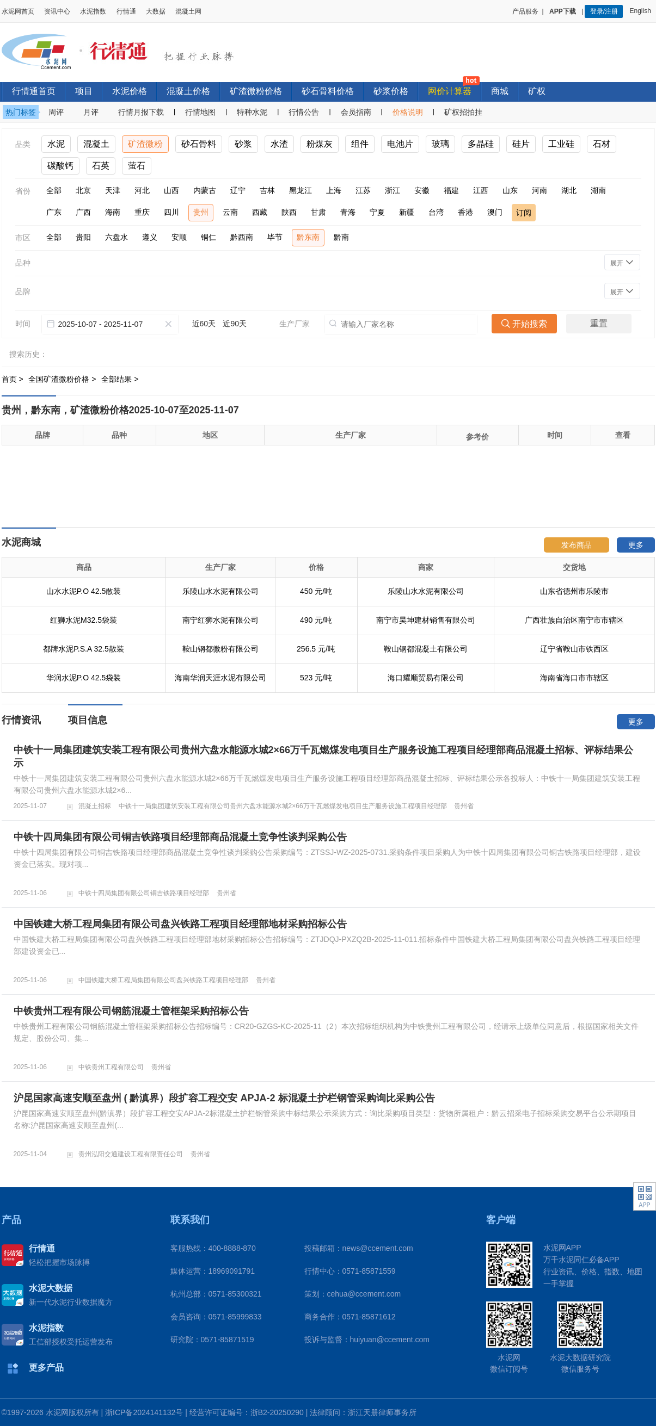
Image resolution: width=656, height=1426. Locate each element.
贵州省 (464, 806)
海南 (112, 212)
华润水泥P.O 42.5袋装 (83, 677)
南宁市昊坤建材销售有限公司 (425, 620)
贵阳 (83, 237)
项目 (84, 91)
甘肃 (318, 212)
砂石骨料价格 (328, 91)
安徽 (422, 190)
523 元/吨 (316, 677)
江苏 (363, 190)
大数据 (155, 11)
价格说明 (408, 112)
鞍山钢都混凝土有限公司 (426, 648)
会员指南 (356, 112)
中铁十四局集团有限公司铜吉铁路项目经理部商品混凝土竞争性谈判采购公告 (180, 837)
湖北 (569, 190)
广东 (54, 212)
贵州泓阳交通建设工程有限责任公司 (130, 1154)
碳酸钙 (60, 165)
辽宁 (238, 190)
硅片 (521, 143)
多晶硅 (481, 143)
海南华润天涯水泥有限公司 (220, 677)
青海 (347, 212)
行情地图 (200, 112)
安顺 (179, 237)
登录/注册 (604, 11)
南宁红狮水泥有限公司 (220, 620)
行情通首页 (34, 91)
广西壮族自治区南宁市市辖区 (574, 620)
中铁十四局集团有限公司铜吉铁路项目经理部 (143, 893)
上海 (333, 190)
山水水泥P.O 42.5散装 (83, 591)
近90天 (235, 323)
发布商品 (576, 545)
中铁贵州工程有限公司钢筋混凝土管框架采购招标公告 (131, 1011)
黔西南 (241, 237)
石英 (100, 165)
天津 (112, 190)
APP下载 (563, 11)
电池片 (400, 143)
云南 (230, 212)
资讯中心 (57, 11)
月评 (91, 112)
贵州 (201, 212)
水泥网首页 (18, 11)
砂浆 (243, 143)
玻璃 (440, 143)
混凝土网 (188, 11)
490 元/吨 (316, 620)
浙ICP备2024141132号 (144, 1412)
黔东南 (308, 237)
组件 (360, 143)
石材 (601, 143)
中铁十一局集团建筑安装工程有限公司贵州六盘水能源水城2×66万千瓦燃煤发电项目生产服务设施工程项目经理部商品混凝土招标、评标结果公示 (324, 756)
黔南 (341, 237)
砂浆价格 (390, 91)
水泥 (56, 143)
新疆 (406, 212)
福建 (451, 190)
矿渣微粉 (145, 143)
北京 (83, 190)
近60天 (204, 323)
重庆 (142, 212)
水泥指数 (93, 11)
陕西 (289, 212)
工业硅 (561, 143)
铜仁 (208, 237)
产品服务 (525, 11)
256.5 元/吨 (316, 648)
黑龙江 (300, 190)
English (641, 11)
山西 (171, 190)
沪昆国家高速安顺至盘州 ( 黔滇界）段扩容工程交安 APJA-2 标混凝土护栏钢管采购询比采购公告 (224, 1098)
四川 (171, 212)
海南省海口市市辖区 (574, 677)
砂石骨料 (198, 143)
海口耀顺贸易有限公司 (426, 677)
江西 (480, 190)
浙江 (392, 190)
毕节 (275, 237)
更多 (635, 545)
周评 (56, 112)
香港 (465, 212)
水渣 (279, 143)
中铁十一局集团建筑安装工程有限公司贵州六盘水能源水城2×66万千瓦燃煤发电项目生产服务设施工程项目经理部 (283, 806)
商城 (499, 91)
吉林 (267, 190)
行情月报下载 (141, 112)
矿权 (536, 91)
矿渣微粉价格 (256, 91)
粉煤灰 (319, 143)
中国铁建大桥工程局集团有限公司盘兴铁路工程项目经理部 (163, 980)
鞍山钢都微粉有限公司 (220, 648)
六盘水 (116, 237)
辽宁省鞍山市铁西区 (574, 648)
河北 (142, 190)
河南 (539, 190)
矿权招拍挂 (463, 112)
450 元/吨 (316, 591)
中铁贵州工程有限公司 (111, 1067)
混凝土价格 (188, 91)
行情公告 (304, 112)
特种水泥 (252, 112)
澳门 (494, 212)
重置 (599, 323)
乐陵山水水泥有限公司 (220, 591)
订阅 (523, 212)
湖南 (598, 190)
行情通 (126, 11)
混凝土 (96, 143)
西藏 (259, 212)
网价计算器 (449, 91)
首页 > (14, 379)
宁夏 (377, 212)
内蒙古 (204, 190)
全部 (54, 190)
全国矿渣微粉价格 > (63, 379)
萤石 (136, 165)
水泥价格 (129, 91)
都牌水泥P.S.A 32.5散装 (83, 648)
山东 (510, 190)
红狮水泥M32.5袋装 (83, 620)
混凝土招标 (94, 806)
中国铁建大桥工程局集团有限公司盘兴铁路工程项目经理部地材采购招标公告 (180, 924)
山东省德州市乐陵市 (574, 591)
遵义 (149, 237)
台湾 (436, 212)
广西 (83, 212)
